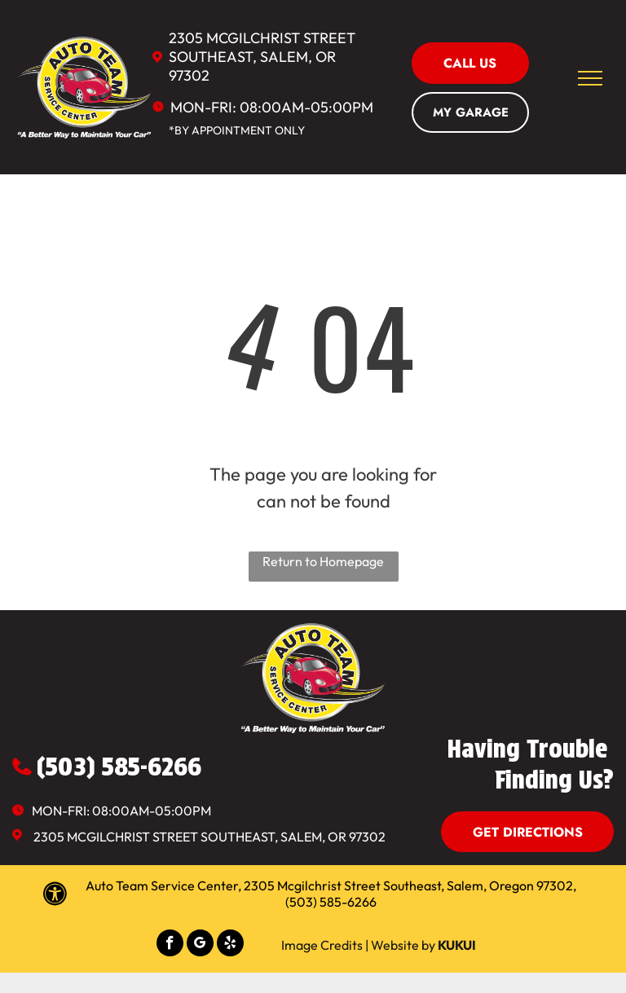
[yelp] (230, 944)
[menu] (590, 78)
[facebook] (169, 944)
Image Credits (322, 945)
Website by (403, 945)
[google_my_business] (200, 944)
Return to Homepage (323, 561)
